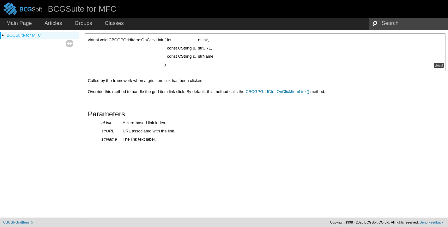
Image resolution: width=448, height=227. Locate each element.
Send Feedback (431, 222)
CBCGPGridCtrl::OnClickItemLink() (277, 91)
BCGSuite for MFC (24, 35)
